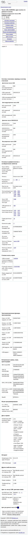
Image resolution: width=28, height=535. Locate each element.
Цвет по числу (9, 36)
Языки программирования (9, 32)
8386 (18, 194)
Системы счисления (9, 20)
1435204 (16, 258)
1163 (15, 213)
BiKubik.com (15, 518)
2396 (15, 191)
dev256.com (22, 532)
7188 (15, 194)
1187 (18, 210)
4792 (15, 192)
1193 (15, 210)
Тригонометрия (9, 27)
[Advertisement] (14, 62)
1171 (18, 212)
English (25, 1)
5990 (18, 192)
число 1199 (16, 241)
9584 (15, 196)
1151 (15, 215)
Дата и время (9, 34)
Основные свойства (9, 22)
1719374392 (17, 266)
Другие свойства (9, 41)
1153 (18, 213)
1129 (18, 215)
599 (17, 179)
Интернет (9, 38)
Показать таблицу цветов (13, 514)
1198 (15, 463)
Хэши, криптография (9, 29)
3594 (18, 191)
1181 (15, 212)
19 (14, 218)
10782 (18, 196)
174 (14, 494)
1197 (15, 247)
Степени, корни (9, 25)
